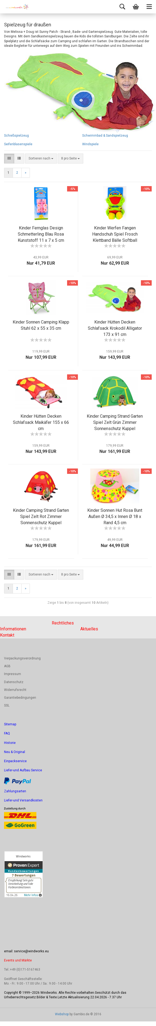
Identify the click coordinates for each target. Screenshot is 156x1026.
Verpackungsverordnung (22, 658)
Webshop (62, 1014)
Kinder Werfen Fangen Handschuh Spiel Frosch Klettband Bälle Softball (115, 234)
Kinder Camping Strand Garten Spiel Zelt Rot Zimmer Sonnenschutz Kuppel (41, 516)
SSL (6, 705)
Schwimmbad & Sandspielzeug (105, 135)
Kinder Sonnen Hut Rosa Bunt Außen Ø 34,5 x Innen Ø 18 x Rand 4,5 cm (114, 516)
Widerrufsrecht (15, 690)
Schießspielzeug (16, 135)
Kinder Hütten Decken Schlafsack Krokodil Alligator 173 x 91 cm (115, 328)
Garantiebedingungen (20, 698)
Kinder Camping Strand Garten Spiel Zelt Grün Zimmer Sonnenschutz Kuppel (115, 422)
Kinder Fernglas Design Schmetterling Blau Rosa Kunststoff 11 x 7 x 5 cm (41, 234)
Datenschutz (13, 682)
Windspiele (90, 144)
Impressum (12, 674)
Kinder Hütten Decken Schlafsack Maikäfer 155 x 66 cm (41, 422)
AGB (7, 666)
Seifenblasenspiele (18, 144)
